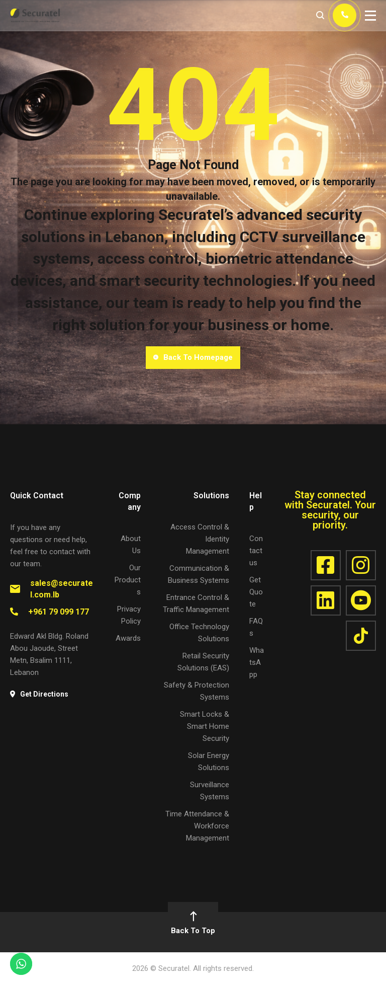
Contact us (256, 550)
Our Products (128, 579)
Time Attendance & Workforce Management (197, 826)
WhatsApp (256, 662)
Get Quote (256, 592)
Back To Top (193, 923)
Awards (128, 638)
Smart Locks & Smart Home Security (204, 726)
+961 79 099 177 (58, 612)
